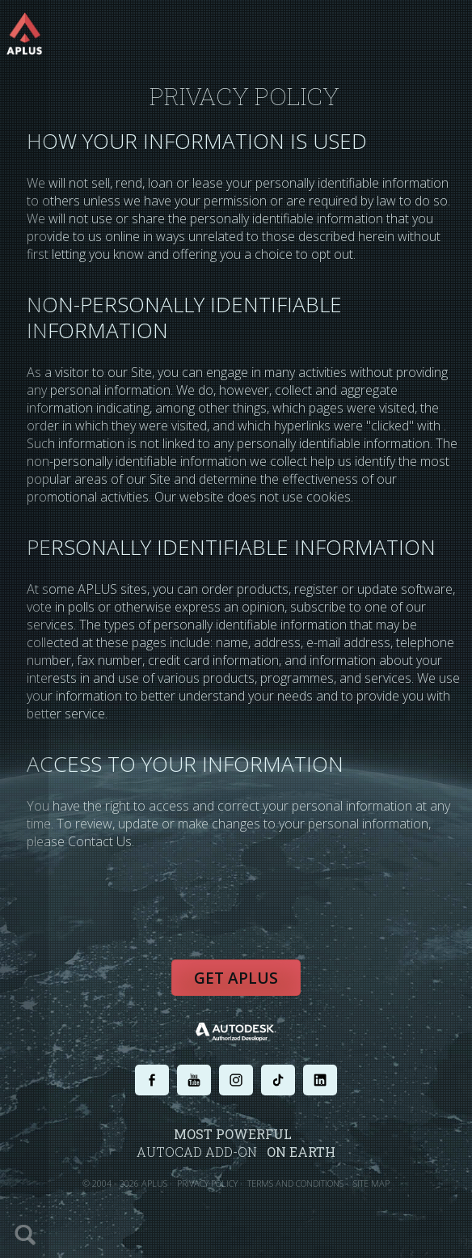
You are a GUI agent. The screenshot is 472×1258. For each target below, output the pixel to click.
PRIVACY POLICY (207, 1183)
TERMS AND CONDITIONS (295, 1183)
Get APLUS (236, 978)
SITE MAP (371, 1183)
